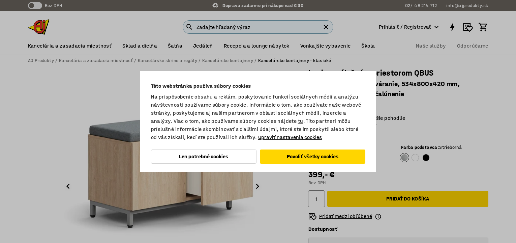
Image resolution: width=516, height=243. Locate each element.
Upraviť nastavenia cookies (290, 137)
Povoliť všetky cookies (312, 156)
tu (300, 121)
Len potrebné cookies (203, 156)
